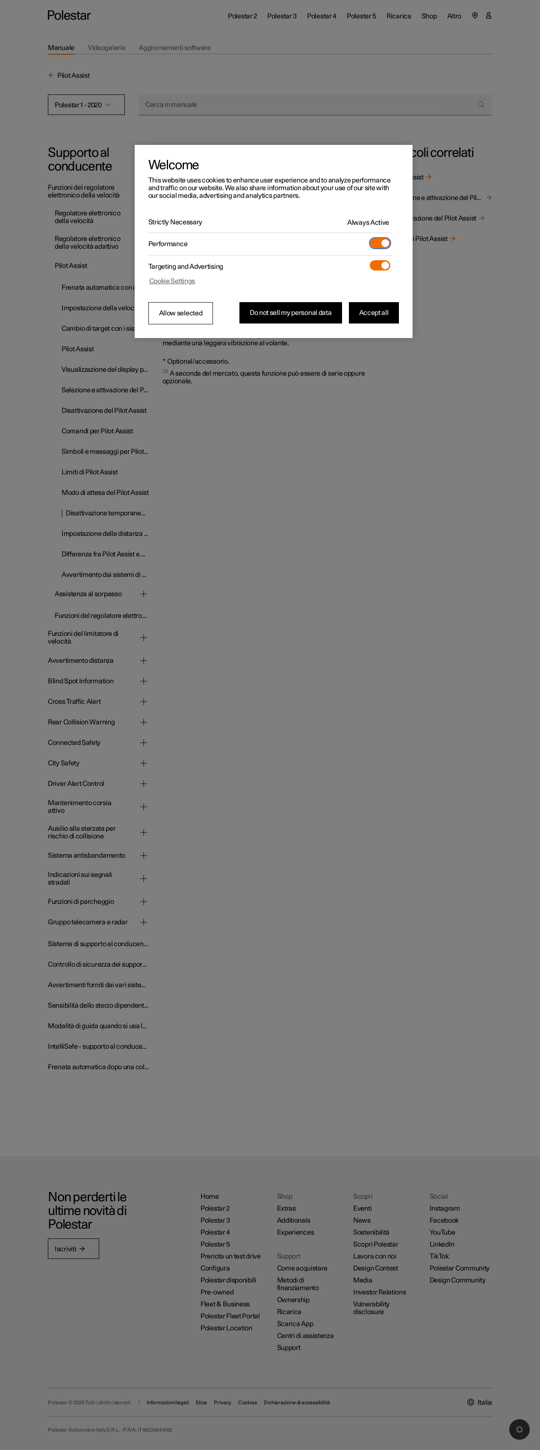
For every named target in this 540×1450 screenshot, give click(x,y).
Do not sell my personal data (291, 312)
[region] (274, 241)
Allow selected (181, 313)
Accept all (374, 312)
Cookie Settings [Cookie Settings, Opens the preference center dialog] (172, 281)
